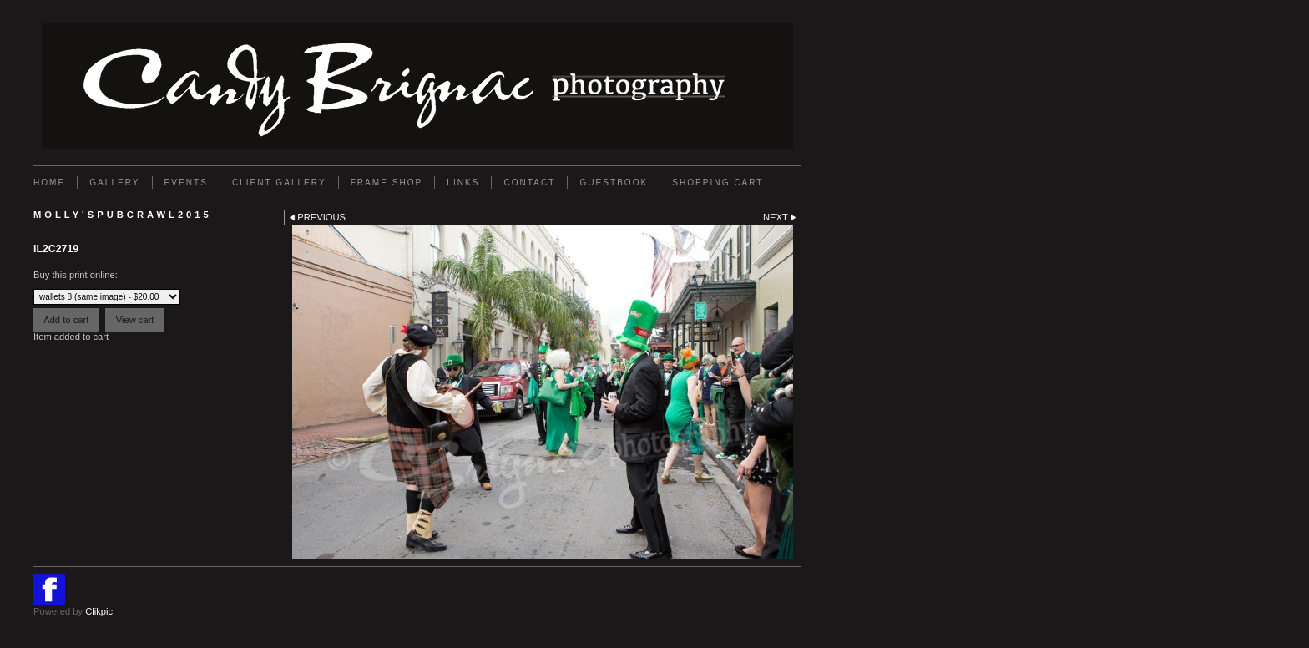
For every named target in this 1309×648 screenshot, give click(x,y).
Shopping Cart (717, 182)
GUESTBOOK (613, 182)
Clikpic (99, 611)
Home (49, 182)
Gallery (114, 182)
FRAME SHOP (387, 182)
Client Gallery (279, 182)
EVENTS (186, 182)
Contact (529, 182)
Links (463, 182)
